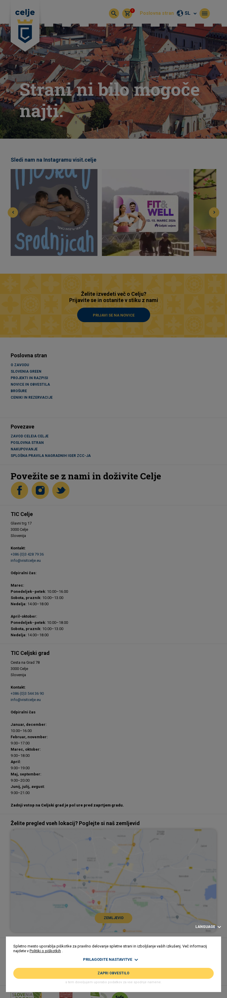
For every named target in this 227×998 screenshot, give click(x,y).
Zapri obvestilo (113, 973)
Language (208, 927)
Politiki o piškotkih (45, 951)
